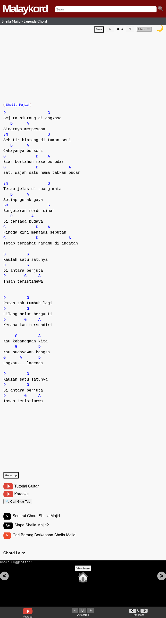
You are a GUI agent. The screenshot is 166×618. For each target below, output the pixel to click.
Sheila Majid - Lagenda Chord (24, 21)
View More (83, 575)
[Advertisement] (84, 68)
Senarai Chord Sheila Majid (36, 520)
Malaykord (25, 8)
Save (99, 30)
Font (120, 30)
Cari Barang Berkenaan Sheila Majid (44, 540)
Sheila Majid (17, 106)
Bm (5, 137)
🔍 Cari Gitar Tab (17, 504)
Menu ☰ (144, 30)
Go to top (11, 477)
